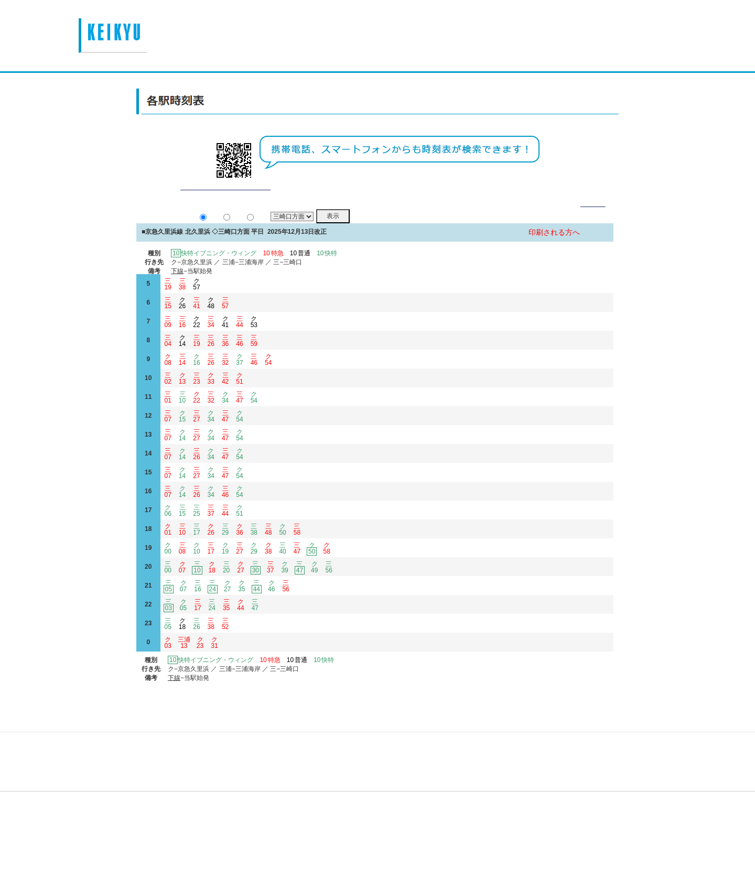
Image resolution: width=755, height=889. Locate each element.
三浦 (184, 655)
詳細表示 (593, 216)
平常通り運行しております (225, 199)
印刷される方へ (554, 245)
